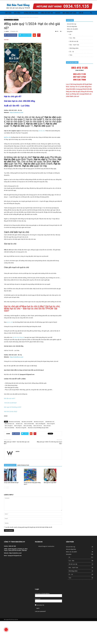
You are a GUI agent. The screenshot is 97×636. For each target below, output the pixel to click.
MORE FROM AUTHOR (23, 465)
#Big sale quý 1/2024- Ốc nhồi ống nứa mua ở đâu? (49, 442)
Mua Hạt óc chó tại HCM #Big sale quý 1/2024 (38, 427)
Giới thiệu (8, 12)
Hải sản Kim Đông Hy (18, 337)
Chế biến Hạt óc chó (49, 421)
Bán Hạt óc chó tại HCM (27, 421)
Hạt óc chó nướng (28, 425)
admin (7, 31)
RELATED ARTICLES (10, 465)
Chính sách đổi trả (46, 12)
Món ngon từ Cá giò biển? (50, 482)
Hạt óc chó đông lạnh (40, 423)
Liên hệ (81, 12)
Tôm (71, 55)
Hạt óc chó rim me (38, 425)
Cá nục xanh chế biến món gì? (11, 482)
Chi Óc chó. (41, 130)
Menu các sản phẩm (13, 17)
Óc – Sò (72, 51)
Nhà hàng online (74, 48)
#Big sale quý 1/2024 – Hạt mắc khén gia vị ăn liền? (16, 442)
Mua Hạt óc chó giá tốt (21, 427)
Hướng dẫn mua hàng (31, 12)
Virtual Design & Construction (46, 546)
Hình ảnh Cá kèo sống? (10, 411)
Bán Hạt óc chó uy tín (39, 421)
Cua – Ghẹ (72, 38)
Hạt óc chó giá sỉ (18, 425)
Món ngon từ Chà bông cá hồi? (12, 407)
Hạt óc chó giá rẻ (8, 425)
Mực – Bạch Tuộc (74, 45)
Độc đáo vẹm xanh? (9, 398)
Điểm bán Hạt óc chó (9, 423)
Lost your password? (40, 611)
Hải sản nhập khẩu (72, 26)
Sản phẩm (17, 12)
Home (5, 17)
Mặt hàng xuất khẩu (69, 12)
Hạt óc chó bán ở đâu (29, 423)
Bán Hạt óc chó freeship (14, 421)
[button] (91, 13)
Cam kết (57, 12)
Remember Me (39, 605)
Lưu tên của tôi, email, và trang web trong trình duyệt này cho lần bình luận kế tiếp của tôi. (28, 527)
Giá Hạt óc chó (19, 423)
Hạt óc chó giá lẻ (51, 423)
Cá (70, 34)
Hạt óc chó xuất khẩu (9, 427)
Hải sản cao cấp (74, 41)
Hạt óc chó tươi (47, 425)
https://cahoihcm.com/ (16, 112)
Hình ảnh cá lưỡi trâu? (10, 402)
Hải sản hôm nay (71, 24)
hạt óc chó (9, 322)
